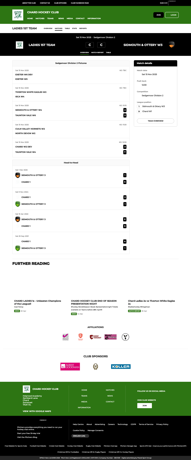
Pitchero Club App (110, 446)
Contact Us (45, 3)
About (89, 424)
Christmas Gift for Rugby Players (94, 452)
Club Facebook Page (80, 3)
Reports (83, 28)
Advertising (100, 424)
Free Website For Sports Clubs (16, 446)
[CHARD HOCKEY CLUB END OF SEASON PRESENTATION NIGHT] (95, 283)
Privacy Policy (162, 424)
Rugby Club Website (93, 446)
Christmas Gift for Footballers (68, 452)
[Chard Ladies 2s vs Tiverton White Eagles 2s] (152, 283)
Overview (48, 28)
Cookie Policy (79, 430)
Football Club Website (38, 446)
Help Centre (78, 424)
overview (84, 52)
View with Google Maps (37, 411)
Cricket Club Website (56, 446)
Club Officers (60, 3)
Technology (123, 424)
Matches (58, 28)
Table (67, 28)
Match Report (97, 52)
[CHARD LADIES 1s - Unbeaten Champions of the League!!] (38, 283)
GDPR (133, 424)
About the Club (29, 3)
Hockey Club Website (75, 446)
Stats (74, 28)
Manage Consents (95, 430)
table (108, 52)
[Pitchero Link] (174, 4)
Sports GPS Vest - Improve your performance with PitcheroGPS (163, 446)
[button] (30, 18)
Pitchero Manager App (128, 446)
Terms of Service (146, 424)
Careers (111, 424)
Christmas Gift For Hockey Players (121, 452)
